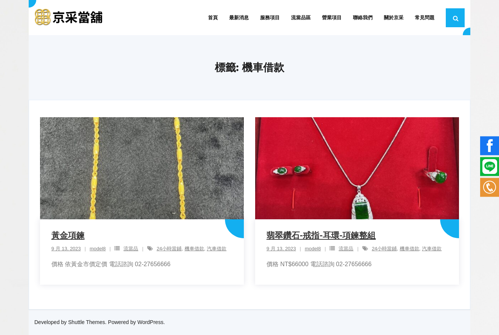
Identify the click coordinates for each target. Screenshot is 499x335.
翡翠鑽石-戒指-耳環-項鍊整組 (321, 235)
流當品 (130, 248)
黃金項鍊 (68, 235)
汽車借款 (216, 248)
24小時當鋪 (169, 248)
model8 (97, 248)
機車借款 (194, 248)
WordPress (150, 322)
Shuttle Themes (86, 322)
